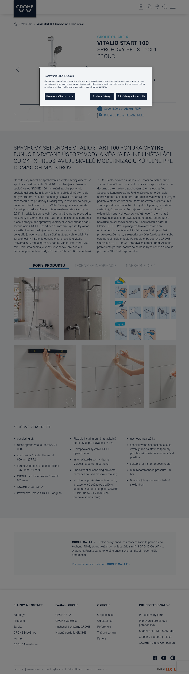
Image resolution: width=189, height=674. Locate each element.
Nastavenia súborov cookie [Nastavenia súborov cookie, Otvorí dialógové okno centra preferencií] (60, 96)
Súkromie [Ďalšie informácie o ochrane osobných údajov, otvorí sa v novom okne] (103, 87)
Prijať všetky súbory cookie (131, 96)
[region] (95, 86)
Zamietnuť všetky (101, 96)
